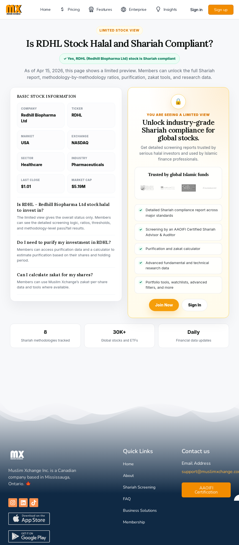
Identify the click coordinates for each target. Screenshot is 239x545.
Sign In (194, 305)
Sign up (221, 9)
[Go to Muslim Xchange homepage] (14, 9)
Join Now (164, 305)
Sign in (196, 9)
